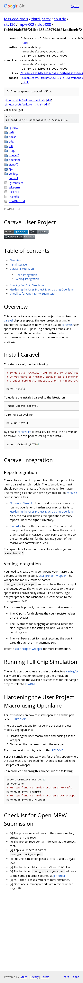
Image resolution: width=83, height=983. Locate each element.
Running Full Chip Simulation (27, 285)
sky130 (9, 24)
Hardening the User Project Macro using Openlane (42, 289)
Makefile (14, 196)
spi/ (11, 169)
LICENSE (14, 192)
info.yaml (14, 187)
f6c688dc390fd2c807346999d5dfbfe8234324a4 (51, 73)
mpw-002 (26, 24)
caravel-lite (24, 432)
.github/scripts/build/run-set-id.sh (24, 100)
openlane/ (15, 160)
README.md (17, 201)
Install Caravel (18, 264)
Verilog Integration (27, 279)
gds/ (11, 141)
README (30, 684)
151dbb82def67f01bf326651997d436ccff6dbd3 (51, 78)
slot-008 (44, 24)
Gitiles (23, 977)
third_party (41, 19)
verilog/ (13, 173)
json (76, 977)
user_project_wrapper (52, 575)
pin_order (59, 876)
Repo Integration (26, 275)
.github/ (13, 127)
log (24, 42)
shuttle (60, 19)
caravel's (67, 325)
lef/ (11, 146)
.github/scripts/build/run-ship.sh (23, 104)
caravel (13, 178)
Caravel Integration (22, 268)
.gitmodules (16, 183)
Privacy (34, 977)
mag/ (12, 150)
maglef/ (14, 155)
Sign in (75, 6)
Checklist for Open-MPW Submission (33, 293)
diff (25, 82)
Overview (16, 260)
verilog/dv (72, 671)
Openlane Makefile (21, 503)
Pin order (15, 526)
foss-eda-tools (16, 19)
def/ (11, 132)
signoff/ (13, 164)
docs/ (12, 137)
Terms (45, 977)
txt (66, 977)
